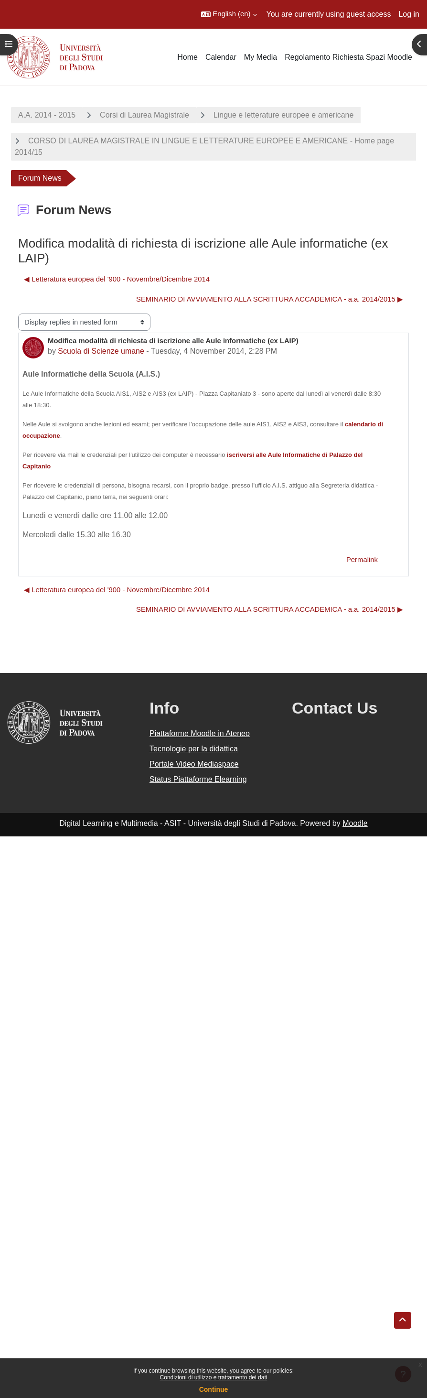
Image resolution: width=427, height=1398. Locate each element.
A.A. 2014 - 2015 (46, 115)
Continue (213, 1389)
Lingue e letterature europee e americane (284, 115)
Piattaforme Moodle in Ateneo (199, 733)
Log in (408, 14)
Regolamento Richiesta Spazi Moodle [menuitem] (348, 57)
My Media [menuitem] (260, 57)
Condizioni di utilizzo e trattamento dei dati (213, 1377)
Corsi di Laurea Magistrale (144, 115)
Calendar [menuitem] (220, 57)
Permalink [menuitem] (362, 560)
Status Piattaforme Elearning (198, 779)
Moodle (354, 823)
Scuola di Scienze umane (101, 351)
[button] (228, 14)
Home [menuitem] (187, 57)
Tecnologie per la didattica (193, 749)
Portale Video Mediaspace (194, 764)
